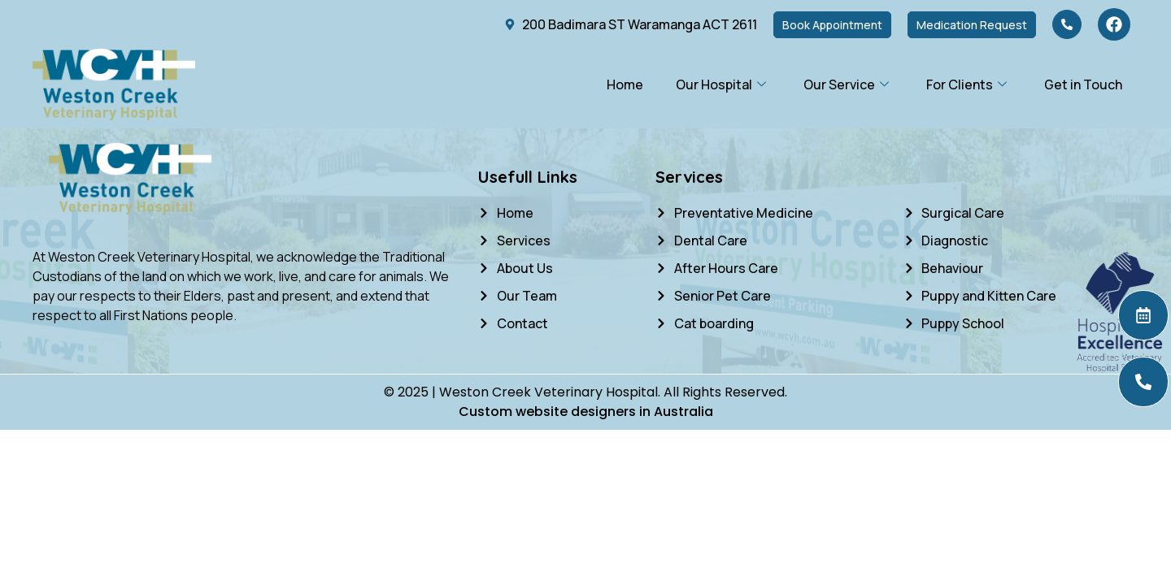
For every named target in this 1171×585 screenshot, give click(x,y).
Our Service (846, 84)
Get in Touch (1083, 84)
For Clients (966, 84)
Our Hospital (721, 84)
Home (625, 84)
